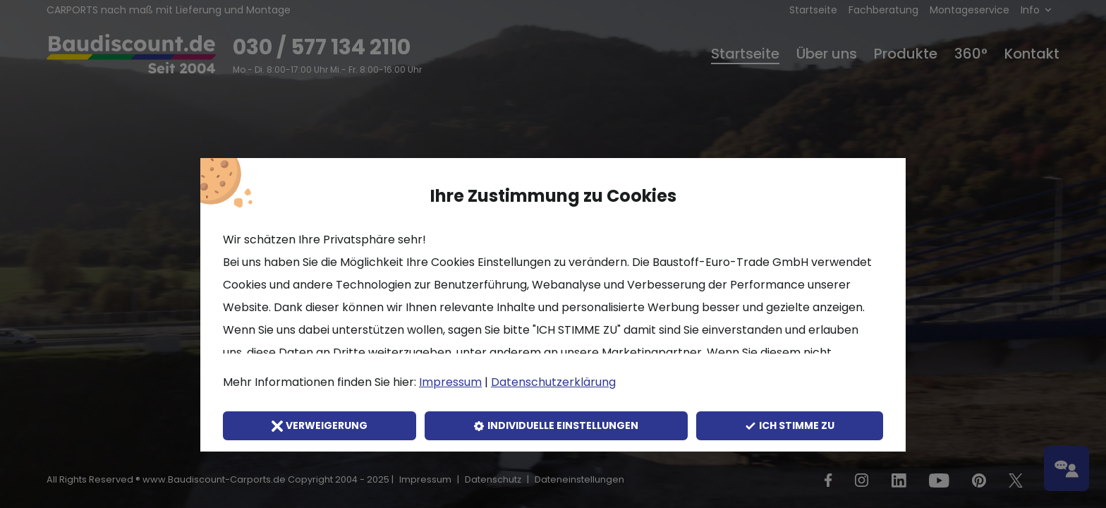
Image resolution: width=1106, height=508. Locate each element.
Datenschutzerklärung (553, 382)
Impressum (450, 382)
